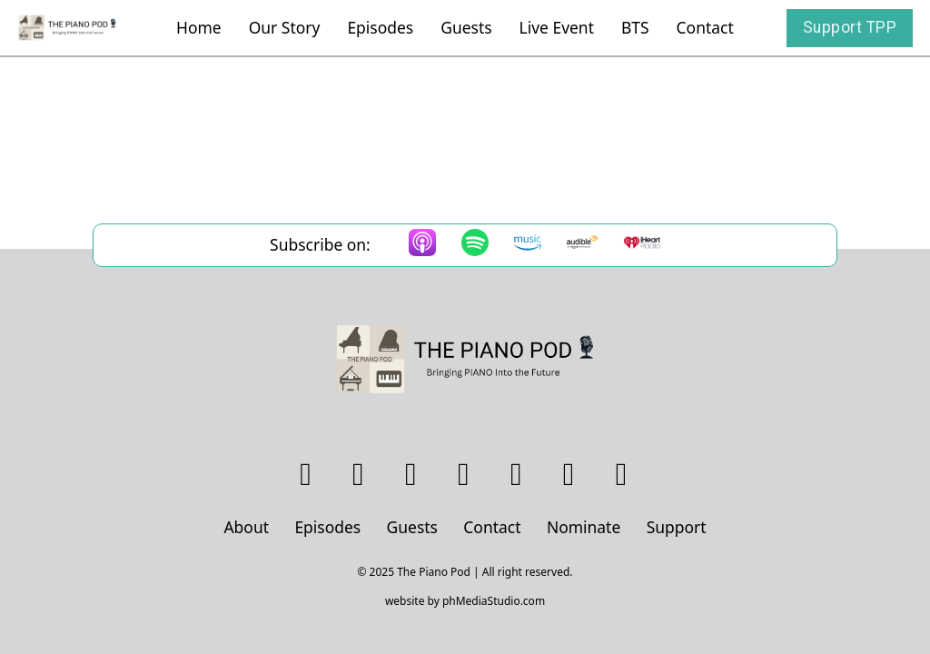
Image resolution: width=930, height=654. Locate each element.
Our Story (285, 27)
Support (677, 527)
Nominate (583, 527)
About (246, 527)
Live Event (556, 27)
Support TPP (850, 27)
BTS (635, 27)
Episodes (380, 27)
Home (199, 27)
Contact (705, 27)
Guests (465, 27)
